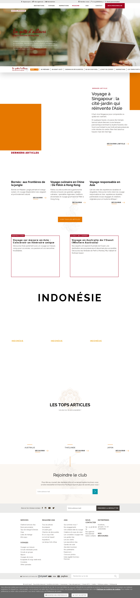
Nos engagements (70, 527)
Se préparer (45, 69)
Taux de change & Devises (29, 530)
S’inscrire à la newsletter (108, 508)
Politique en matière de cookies (108, 589)
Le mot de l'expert (48, 537)
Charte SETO (86, 584)
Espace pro (25, 1)
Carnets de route (69, 544)
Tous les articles (47, 525)
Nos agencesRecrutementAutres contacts (90, 534)
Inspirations (120, 69)
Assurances (63, 584)
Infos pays (23, 537)
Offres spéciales (25, 564)
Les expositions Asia (70, 542)
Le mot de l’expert (107, 69)
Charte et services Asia (27, 525)
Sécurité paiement (74, 584)
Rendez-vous (84, 1)
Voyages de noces (26, 557)
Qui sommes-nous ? (70, 525)
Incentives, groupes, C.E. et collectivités (103, 527)
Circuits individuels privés (28, 549)
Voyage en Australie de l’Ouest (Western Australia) (93, 241)
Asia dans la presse (70, 547)
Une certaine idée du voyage (73, 530)
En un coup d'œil (48, 534)
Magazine (75, 5)
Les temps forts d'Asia (49, 542)
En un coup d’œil (91, 69)
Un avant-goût (57, 69)
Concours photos (70, 554)
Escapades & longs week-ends (30, 559)
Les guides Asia (69, 537)
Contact (99, 5)
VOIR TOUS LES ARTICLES (70, 219)
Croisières (23, 562)
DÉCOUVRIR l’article (116, 144)
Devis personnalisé (112, 1)
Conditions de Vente (52, 584)
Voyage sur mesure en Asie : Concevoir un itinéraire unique (34, 241)
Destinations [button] (39, 5)
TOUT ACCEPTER (79, 595)
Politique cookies (103, 584)
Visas (22, 532)
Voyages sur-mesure (27, 547)
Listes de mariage (26, 534)
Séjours (22, 554)
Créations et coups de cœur (73, 532)
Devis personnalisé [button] (115, 5)
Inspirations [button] (64, 5)
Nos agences (38, 1)
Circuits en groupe (26, 552)
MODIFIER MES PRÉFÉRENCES (56, 595)
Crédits (94, 584)
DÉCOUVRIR (38, 198)
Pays (34, 69)
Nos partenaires (69, 549)
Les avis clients (69, 539)
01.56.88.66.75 (97, 1)
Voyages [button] (51, 5)
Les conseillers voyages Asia (73, 534)
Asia (87, 5)
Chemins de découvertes (74, 69)
